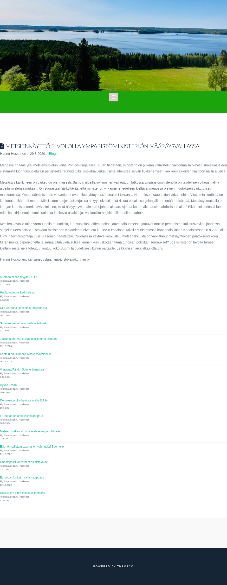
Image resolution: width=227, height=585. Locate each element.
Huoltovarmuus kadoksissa (17, 292)
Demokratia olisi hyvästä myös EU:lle (23, 400)
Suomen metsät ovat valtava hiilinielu (23, 323)
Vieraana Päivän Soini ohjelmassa (22, 369)
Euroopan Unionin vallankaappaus (22, 477)
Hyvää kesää (8, 385)
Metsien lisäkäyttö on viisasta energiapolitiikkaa (30, 431)
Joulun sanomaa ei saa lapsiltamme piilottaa (28, 339)
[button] (113, 97)
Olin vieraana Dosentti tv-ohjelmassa (23, 308)
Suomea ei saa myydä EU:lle (18, 277)
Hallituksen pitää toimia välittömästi (22, 493)
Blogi (52, 154)
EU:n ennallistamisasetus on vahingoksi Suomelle (32, 446)
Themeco (125, 566)
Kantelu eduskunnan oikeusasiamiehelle (26, 354)
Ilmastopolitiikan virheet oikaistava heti (24, 462)
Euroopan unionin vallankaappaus (22, 416)
